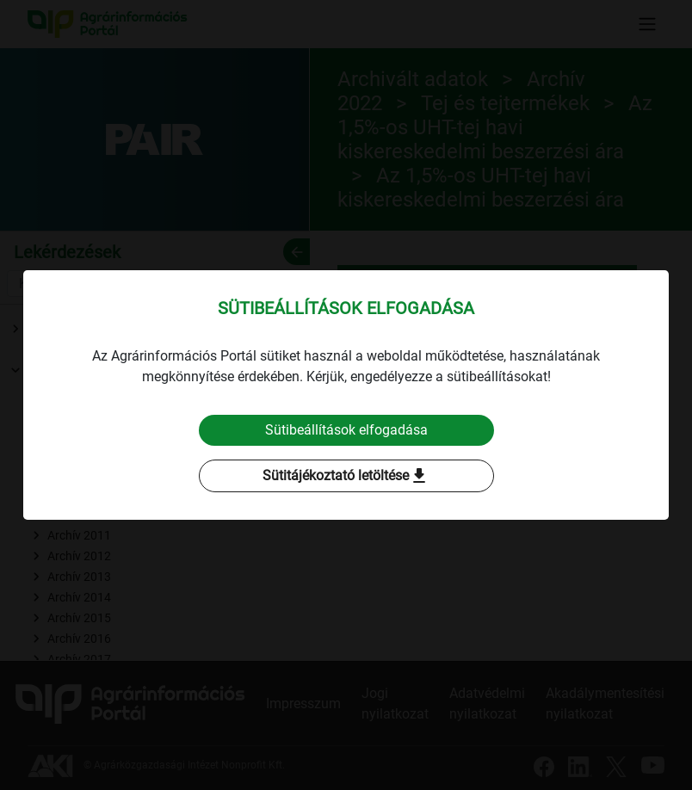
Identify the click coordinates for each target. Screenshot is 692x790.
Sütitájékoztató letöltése (346, 476)
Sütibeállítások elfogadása (346, 430)
